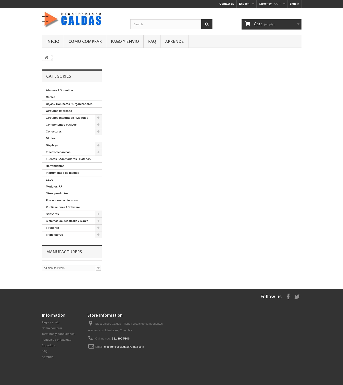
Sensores (52, 214)
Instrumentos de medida (62, 172)
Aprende (174, 41)
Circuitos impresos (59, 111)
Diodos (51, 138)
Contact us (226, 3)
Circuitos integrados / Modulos (67, 117)
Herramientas (55, 166)
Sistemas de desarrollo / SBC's (67, 221)
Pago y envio (125, 41)
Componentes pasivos (61, 124)
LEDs (49, 179)
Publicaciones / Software (63, 207)
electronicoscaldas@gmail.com (124, 346)
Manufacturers (64, 251)
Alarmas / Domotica (59, 90)
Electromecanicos (58, 152)
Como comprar (85, 41)
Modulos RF (54, 186)
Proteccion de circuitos (62, 200)
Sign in (294, 3)
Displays (52, 145)
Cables (51, 97)
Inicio (52, 41)
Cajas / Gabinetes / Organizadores (69, 104)
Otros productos (57, 193)
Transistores (54, 234)
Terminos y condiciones (58, 334)
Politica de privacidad (56, 339)
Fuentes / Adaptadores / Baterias (68, 159)
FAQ (152, 41)
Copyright (48, 345)
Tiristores (52, 227)
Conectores (54, 131)
